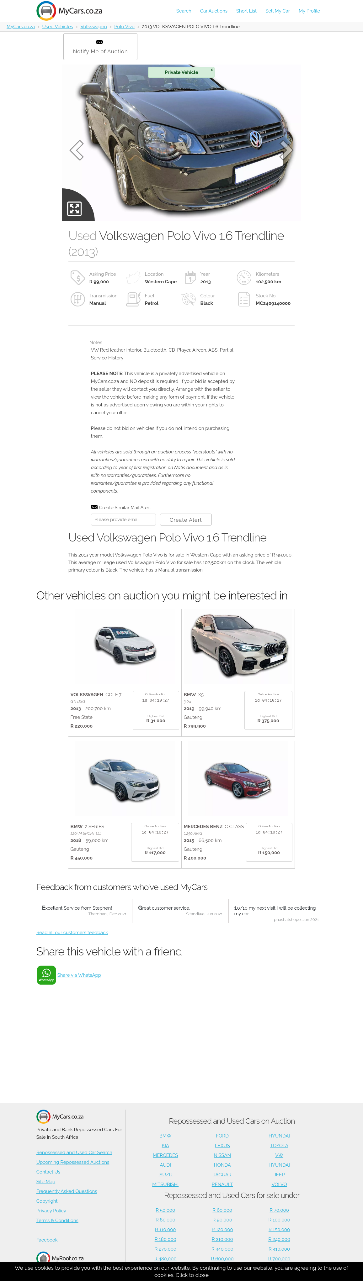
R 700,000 (279, 1259)
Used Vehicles (57, 26)
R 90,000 (222, 1220)
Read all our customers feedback (72, 932)
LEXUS (222, 1145)
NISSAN (222, 1155)
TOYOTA (279, 1145)
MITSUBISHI (165, 1184)
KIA (165, 1145)
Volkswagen (93, 26)
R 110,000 (165, 1229)
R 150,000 (279, 1229)
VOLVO (279, 1184)
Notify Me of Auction (100, 47)
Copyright (47, 1201)
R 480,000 (165, 1259)
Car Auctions (213, 11)
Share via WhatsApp (79, 975)
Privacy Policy (51, 1211)
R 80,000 (165, 1220)
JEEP (279, 1175)
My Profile (309, 11)
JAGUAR (222, 1175)
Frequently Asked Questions (66, 1191)
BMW (165, 1136)
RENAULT (222, 1184)
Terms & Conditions (57, 1220)
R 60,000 (222, 1210)
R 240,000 (279, 1239)
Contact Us (48, 1172)
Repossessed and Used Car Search (74, 1152)
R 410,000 (279, 1249)
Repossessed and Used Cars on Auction (232, 1121)
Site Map (45, 1181)
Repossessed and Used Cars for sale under (231, 1195)
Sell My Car (277, 11)
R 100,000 (279, 1220)
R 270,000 (166, 1249)
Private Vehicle (189, 71)
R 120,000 (222, 1229)
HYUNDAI (279, 1136)
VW (279, 1155)
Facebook (47, 1240)
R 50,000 (165, 1210)
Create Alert (186, 520)
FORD (222, 1136)
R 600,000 (222, 1259)
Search (183, 11)
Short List (246, 11)
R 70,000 (279, 1210)
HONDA (222, 1165)
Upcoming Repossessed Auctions (72, 1162)
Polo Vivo (124, 26)
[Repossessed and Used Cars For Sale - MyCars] (72, 11)
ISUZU (165, 1175)
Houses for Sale (59, 1262)
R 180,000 (165, 1239)
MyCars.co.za (21, 26)
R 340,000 (222, 1249)
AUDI (165, 1165)
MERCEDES (165, 1155)
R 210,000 (222, 1239)
